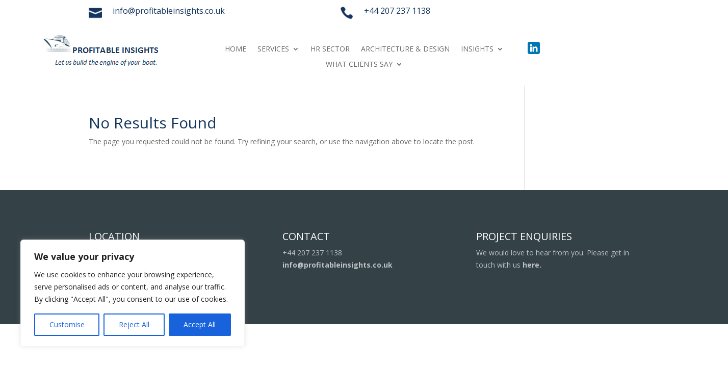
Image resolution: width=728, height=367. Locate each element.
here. (532, 265)
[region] (132, 293)
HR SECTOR (330, 49)
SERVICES (273, 49)
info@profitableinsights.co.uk (337, 265)
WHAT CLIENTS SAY (359, 65)
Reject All (134, 324)
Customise (67, 324)
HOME (235, 49)
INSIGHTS (477, 49)
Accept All (200, 324)
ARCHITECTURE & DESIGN (405, 49)
